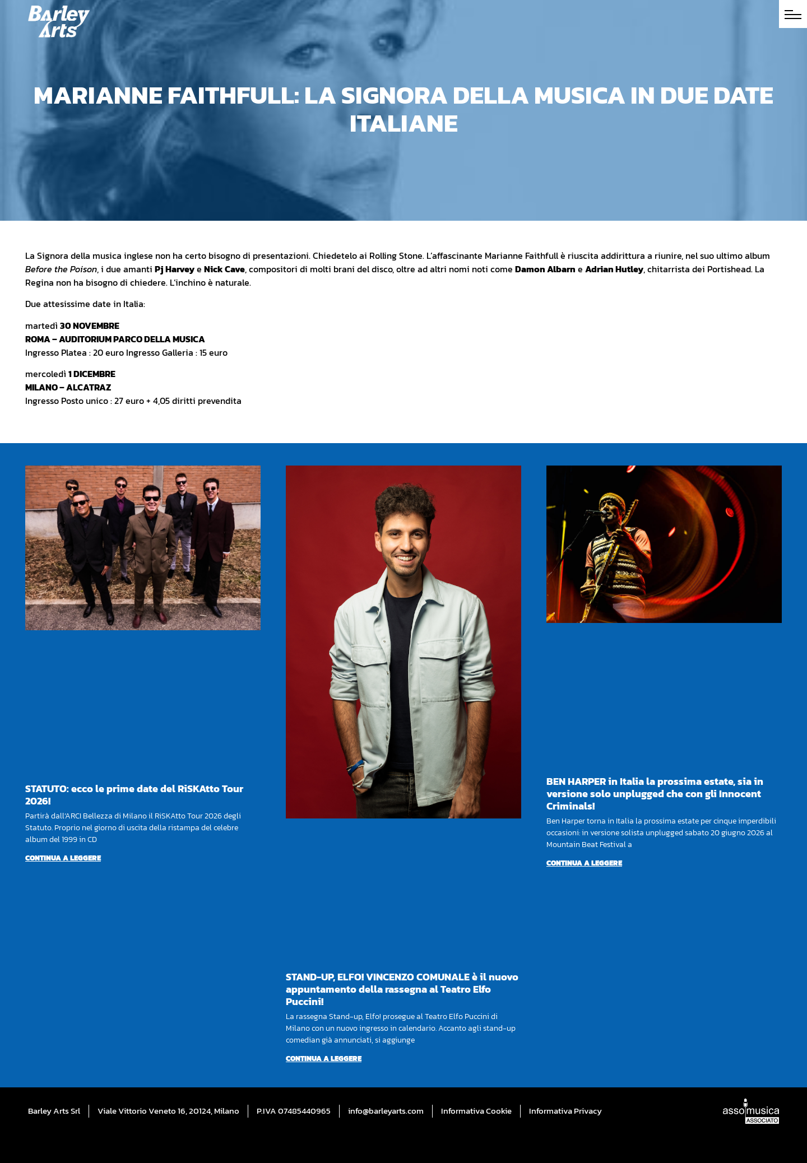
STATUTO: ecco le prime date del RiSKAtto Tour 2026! (134, 794)
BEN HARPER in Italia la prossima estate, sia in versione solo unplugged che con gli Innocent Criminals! (654, 793)
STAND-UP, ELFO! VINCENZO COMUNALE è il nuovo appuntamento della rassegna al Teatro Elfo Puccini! (402, 989)
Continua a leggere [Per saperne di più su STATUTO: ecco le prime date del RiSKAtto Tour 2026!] (63, 858)
